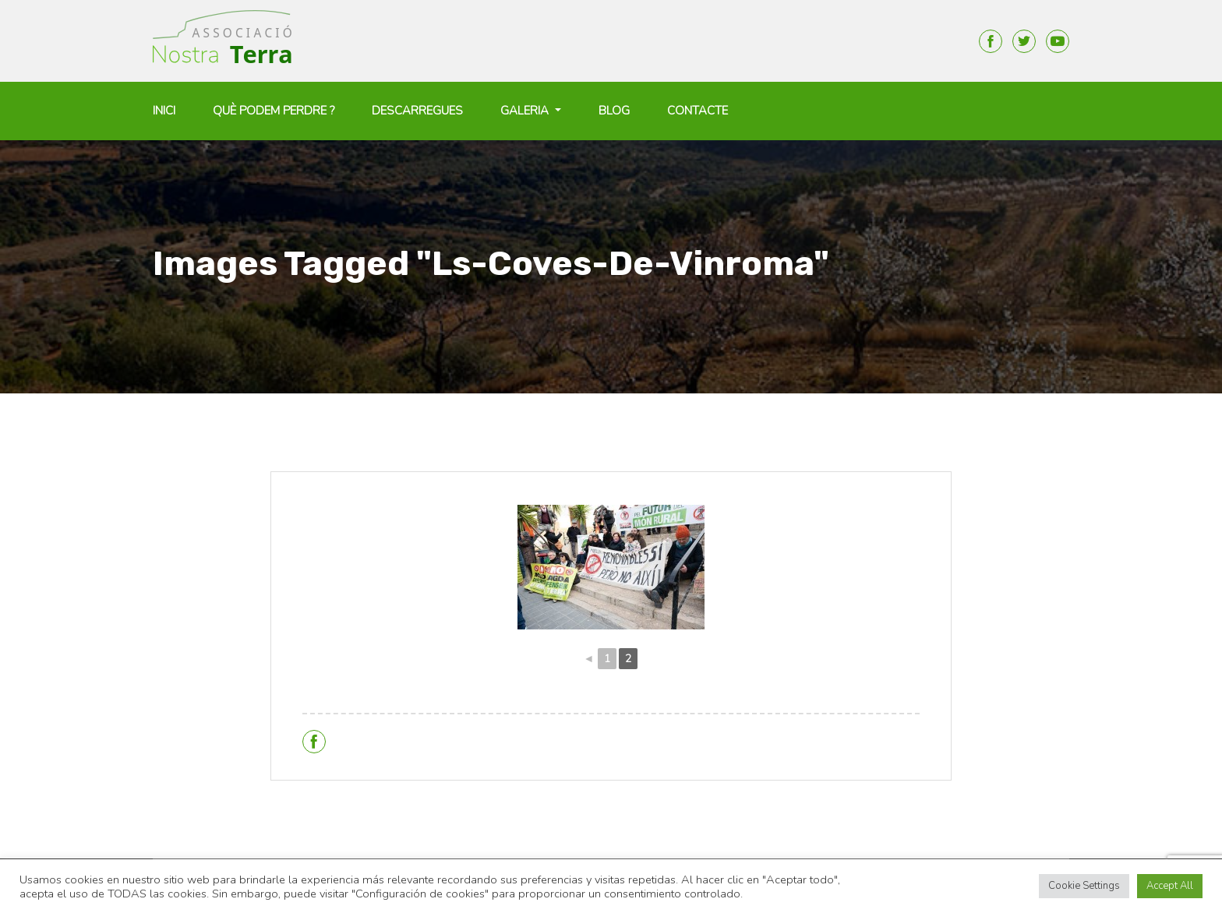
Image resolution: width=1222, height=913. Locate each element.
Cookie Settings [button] (1084, 886)
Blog (614, 110)
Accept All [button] (1169, 886)
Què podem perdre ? (273, 110)
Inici (164, 110)
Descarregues (417, 110)
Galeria (526, 110)
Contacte (697, 110)
